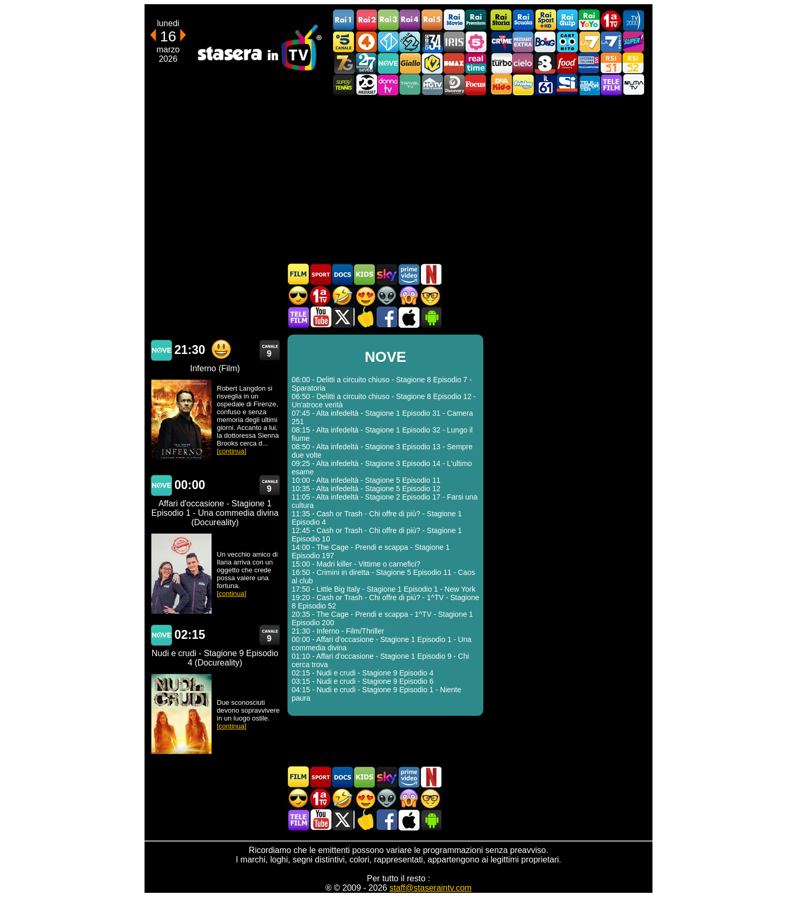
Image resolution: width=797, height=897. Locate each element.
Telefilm (611, 84)
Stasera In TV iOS (408, 317)
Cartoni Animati (364, 274)
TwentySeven (366, 63)
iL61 (545, 84)
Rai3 (388, 20)
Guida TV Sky (386, 274)
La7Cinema (611, 41)
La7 (589, 41)
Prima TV (611, 20)
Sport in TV (320, 274)
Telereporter (589, 84)
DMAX (454, 63)
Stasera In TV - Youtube (320, 317)
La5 (476, 41)
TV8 (545, 63)
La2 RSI (633, 63)
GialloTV (410, 63)
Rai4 (410, 20)
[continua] (231, 451)
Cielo (523, 63)
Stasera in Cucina (364, 317)
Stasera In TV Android (430, 317)
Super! (633, 41)
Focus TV (476, 84)
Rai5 (432, 20)
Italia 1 (388, 41)
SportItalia (567, 84)
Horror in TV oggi (408, 295)
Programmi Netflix (430, 274)
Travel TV (410, 84)
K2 (432, 63)
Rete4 (366, 41)
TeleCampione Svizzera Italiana (589, 63)
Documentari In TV (342, 274)
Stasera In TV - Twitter (342, 317)
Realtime (476, 63)
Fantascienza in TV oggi (386, 295)
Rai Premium (476, 20)
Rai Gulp (567, 20)
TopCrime (501, 41)
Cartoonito (567, 41)
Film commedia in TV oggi (342, 295)
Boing (545, 41)
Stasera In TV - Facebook (386, 317)
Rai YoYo (589, 20)
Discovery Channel (454, 84)
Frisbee (523, 84)
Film (298, 274)
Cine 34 (432, 41)
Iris (454, 41)
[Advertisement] (398, 179)
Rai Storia (501, 20)
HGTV (432, 84)
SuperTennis (344, 84)
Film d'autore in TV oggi (430, 295)
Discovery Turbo (501, 63)
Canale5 (344, 41)
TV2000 (633, 20)
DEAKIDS (501, 84)
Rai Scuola (523, 20)
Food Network (567, 63)
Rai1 (344, 20)
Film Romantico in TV (364, 295)
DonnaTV (388, 84)
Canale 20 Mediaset (366, 84)
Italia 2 (410, 41)
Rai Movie (454, 20)
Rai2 (366, 20)
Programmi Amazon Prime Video (408, 274)
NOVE (388, 63)
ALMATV (633, 84)
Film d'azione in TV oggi (298, 295)
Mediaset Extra (523, 41)
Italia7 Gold (344, 63)
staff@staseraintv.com (431, 887)
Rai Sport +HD (545, 20)
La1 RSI (611, 63)
